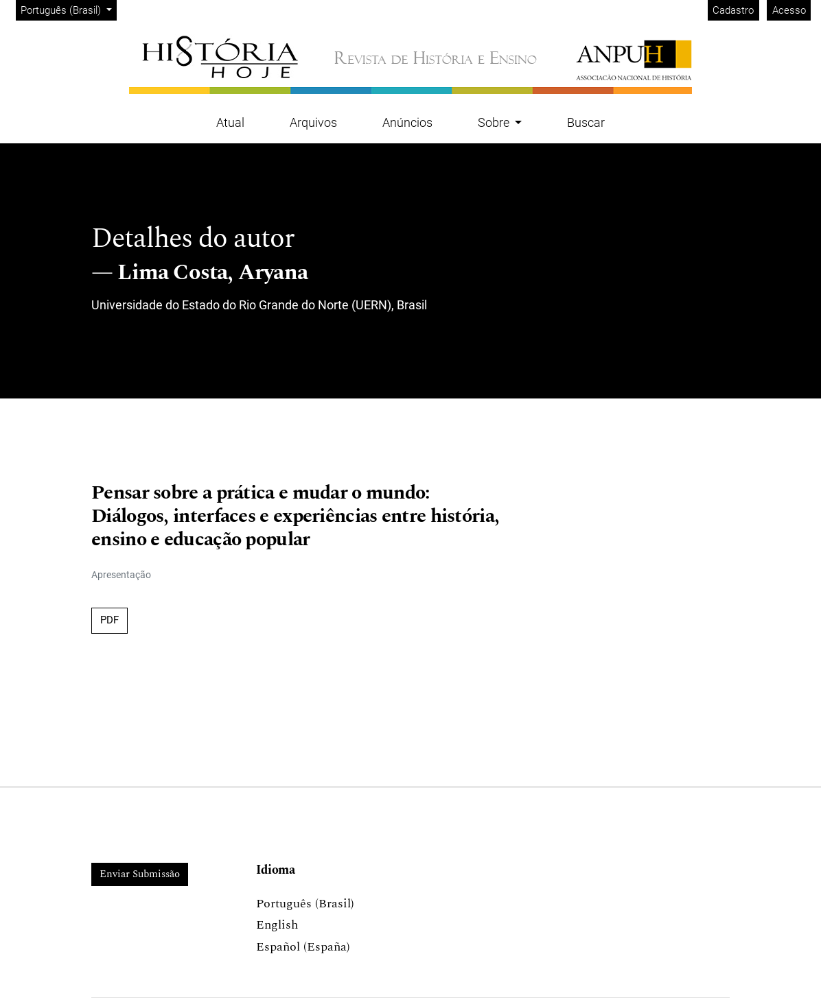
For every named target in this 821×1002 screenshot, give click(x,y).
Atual (230, 122)
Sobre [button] (495, 122)
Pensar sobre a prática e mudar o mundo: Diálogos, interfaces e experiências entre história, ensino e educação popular (295, 516)
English (277, 925)
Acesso (789, 10)
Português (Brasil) (68, 9)
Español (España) (303, 947)
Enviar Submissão (140, 874)
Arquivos (313, 122)
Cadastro (733, 10)
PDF (109, 620)
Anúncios (407, 122)
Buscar (586, 122)
